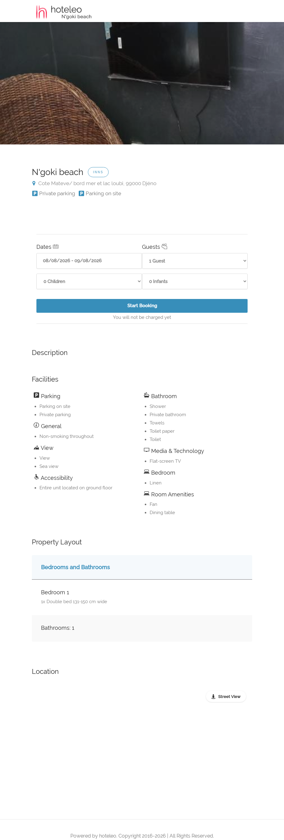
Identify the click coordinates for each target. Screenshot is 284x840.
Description (50, 353)
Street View (229, 696)
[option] (142, 83)
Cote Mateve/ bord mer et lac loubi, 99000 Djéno (94, 183)
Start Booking (157, 308)
